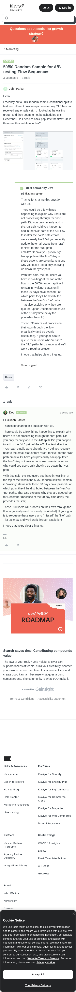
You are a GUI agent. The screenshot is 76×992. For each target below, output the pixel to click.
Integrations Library (16, 865)
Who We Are (11, 893)
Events (42, 850)
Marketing (12, 49)
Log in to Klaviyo (14, 781)
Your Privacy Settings (38, 985)
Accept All (38, 974)
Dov (11, 412)
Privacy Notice (45, 962)
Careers (9, 908)
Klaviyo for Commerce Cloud (52, 798)
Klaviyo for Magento (50, 808)
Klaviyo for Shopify (49, 774)
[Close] (74, 913)
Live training (11, 812)
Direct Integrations (49, 823)
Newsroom (10, 900)
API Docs (43, 865)
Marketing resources (16, 804)
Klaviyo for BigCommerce (54, 789)
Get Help (43, 873)
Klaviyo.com (11, 774)
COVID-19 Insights (49, 843)
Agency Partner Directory (13, 856)
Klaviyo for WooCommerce (54, 815)
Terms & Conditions (22, 698)
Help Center (11, 796)
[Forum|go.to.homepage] (17, 7)
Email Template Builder (52, 858)
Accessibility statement (51, 698)
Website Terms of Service (43, 958)
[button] (4, 8)
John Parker (16, 88)
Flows (9, 377)
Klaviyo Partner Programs (13, 845)
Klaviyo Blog (11, 789)
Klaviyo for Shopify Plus (52, 781)
